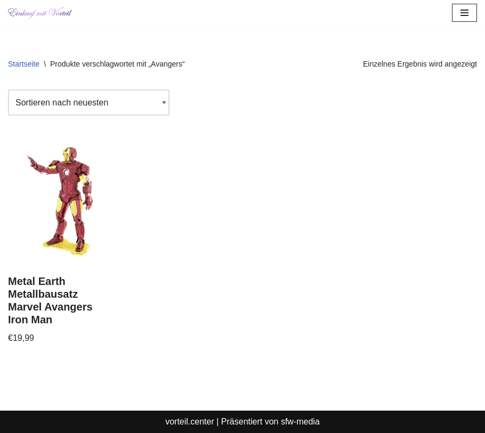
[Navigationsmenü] (464, 13)
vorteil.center (189, 421)
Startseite (23, 64)
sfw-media (300, 421)
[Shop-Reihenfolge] (88, 102)
